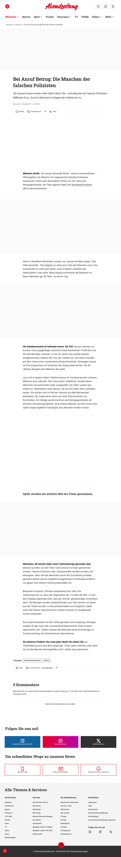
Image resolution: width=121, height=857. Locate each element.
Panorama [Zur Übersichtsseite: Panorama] (63, 16)
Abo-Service (65, 813)
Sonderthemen (66, 834)
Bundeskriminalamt (82, 184)
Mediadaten (65, 823)
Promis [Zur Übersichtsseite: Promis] (50, 16)
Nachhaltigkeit (10, 837)
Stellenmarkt (37, 834)
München (18, 25)
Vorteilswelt (37, 823)
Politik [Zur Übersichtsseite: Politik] (85, 16)
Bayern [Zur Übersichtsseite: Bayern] (26, 16)
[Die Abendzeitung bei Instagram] (60, 742)
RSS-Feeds (37, 813)
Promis (7, 820)
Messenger (37, 809)
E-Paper (64, 816)
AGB (90, 806)
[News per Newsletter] (60, 770)
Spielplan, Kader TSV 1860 (42, 830)
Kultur (7, 830)
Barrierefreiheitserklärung (98, 813)
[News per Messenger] (22, 770)
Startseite (9, 25)
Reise (7, 834)
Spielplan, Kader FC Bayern (43, 827)
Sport (7, 823)
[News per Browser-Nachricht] (98, 770)
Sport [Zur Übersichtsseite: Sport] (37, 16)
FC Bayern (8, 813)
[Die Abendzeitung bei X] (98, 742)
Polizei (66, 365)
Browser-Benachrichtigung (42, 816)
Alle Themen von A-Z (40, 802)
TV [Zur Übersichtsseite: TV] (76, 16)
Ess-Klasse (37, 820)
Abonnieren (65, 809)
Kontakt (63, 820)
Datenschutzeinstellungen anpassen (102, 820)
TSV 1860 (8, 816)
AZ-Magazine (65, 830)
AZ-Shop (64, 827)
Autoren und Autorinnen (69, 802)
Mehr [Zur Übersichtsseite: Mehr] (108, 16)
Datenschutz (93, 809)
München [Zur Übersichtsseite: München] (10, 16)
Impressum (92, 802)
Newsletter (37, 806)
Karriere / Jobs (66, 806)
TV (6, 827)
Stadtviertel (9, 806)
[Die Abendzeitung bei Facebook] (22, 742)
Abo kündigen (93, 816)
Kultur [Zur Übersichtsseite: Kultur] (95, 16)
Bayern (7, 809)
